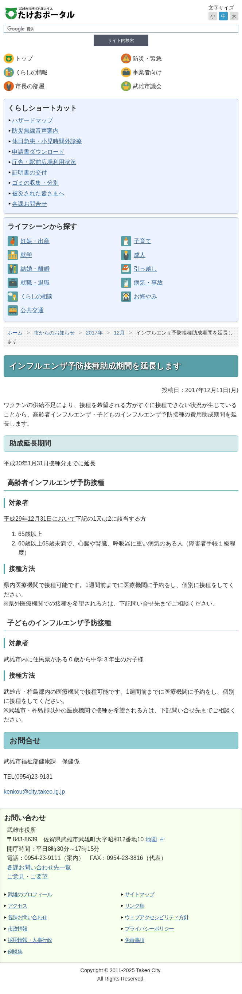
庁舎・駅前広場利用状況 (44, 162)
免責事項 (134, 940)
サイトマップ (139, 894)
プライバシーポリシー (149, 928)
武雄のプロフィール (30, 894)
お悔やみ (145, 296)
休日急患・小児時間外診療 (47, 141)
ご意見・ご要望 (27, 876)
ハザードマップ (32, 120)
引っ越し (145, 269)
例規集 (15, 951)
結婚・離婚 (35, 269)
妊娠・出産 (35, 241)
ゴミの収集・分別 (35, 183)
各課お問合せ (29, 204)
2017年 (94, 333)
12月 (119, 333)
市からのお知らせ (54, 333)
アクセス (17, 906)
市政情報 (17, 928)
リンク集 (134, 906)
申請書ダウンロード (38, 152)
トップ (24, 58)
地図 (154, 839)
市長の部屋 (29, 86)
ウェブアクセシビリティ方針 (156, 917)
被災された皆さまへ (38, 193)
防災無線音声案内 (35, 131)
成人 (139, 255)
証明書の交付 (29, 172)
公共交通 (32, 310)
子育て (142, 241)
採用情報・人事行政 (30, 940)
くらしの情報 (31, 72)
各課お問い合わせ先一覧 (39, 867)
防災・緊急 (147, 58)
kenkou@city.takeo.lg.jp (34, 791)
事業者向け (147, 72)
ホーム (15, 333)
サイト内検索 (121, 40)
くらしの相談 (36, 296)
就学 (26, 255)
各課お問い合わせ (27, 917)
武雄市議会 (147, 86)
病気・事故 (148, 282)
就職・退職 (35, 282)
